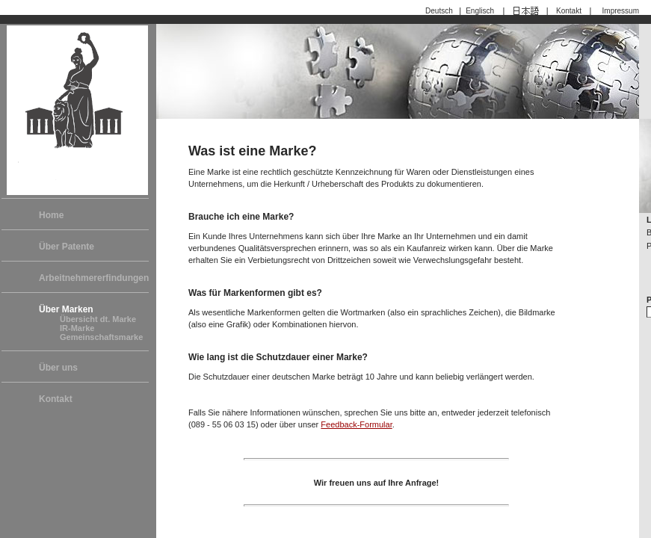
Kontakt (568, 11)
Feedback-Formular (356, 424)
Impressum (620, 11)
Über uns (58, 367)
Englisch (482, 11)
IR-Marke (77, 328)
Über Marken (66, 309)
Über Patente (66, 246)
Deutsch (441, 11)
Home (51, 215)
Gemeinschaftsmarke (101, 337)
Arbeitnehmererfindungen (94, 278)
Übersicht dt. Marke (98, 319)
